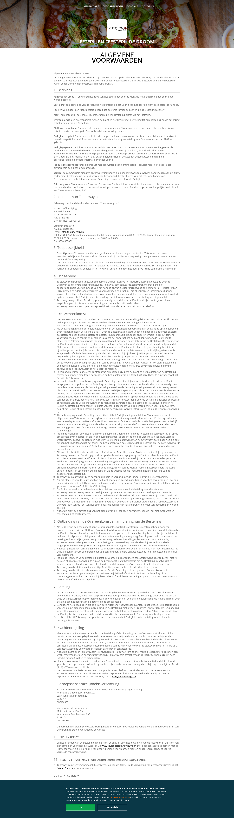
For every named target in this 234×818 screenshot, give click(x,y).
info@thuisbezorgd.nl (72, 231)
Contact (132, 6)
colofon (148, 6)
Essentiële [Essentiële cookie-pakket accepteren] (112, 807)
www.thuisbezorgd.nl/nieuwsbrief (120, 745)
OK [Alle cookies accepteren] (80, 807)
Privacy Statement (66, 768)
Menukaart (91, 6)
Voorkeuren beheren (120, 797)
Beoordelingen (113, 6)
